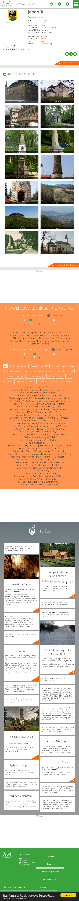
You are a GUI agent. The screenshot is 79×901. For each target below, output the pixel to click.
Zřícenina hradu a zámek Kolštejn (49, 451)
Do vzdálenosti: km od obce (31, 315)
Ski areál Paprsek (26, 448)
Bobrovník (52, 332)
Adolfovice (15, 332)
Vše (5, 366)
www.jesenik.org (46, 44)
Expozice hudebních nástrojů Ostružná (30, 423)
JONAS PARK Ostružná (24, 429)
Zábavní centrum (55, 381)
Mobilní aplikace (50, 879)
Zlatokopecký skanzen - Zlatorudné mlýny (39, 431)
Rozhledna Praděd (19, 456)
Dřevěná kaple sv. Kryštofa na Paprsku (26, 445)
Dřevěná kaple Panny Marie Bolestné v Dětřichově (39, 395)
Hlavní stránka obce (71, 63)
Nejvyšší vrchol (8, 381)
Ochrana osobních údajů (14, 887)
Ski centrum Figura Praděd (51, 467)
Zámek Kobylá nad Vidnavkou (52, 434)
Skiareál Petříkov (57, 423)
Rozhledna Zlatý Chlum (56, 390)
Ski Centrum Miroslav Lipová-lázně (48, 403)
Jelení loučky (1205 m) (52, 415)
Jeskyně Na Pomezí (22, 403)
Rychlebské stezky (36, 417)
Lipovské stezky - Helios (50, 406)
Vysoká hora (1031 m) (39, 470)
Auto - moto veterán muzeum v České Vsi (39, 392)
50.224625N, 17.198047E (49, 28)
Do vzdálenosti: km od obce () (29, 349)
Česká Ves (25, 335)
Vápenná (45, 343)
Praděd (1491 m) (63, 454)
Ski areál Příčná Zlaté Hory (24, 434)
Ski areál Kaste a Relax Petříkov (51, 420)
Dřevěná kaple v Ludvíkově (25, 462)
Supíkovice (34, 343)
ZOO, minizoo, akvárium (18, 366)
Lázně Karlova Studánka (29, 481)
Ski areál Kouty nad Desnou (48, 448)
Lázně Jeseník (48, 387)
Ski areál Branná (30, 454)
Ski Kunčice (53, 484)
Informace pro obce (50, 871)
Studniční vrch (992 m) (19, 401)
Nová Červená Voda (61, 338)
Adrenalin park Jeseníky (27, 406)
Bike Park (20, 381)
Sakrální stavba (70, 381)
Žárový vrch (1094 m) (22, 451)
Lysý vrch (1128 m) (18, 417)
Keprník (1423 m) (25, 412)
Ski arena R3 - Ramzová (57, 417)
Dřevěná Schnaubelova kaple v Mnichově (39, 440)
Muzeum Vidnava (38, 459)
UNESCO (45, 366)
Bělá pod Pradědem (37, 332)
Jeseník (35, 12)
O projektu (50, 856)
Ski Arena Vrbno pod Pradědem (28, 476)
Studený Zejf (62, 341)
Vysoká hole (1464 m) (54, 476)
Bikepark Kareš (46, 454)
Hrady (71, 371)
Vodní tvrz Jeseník (32, 387)
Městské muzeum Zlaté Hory (39, 442)
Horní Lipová (14, 338)
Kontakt (42, 887)
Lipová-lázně (45, 338)
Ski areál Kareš (62, 456)
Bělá (24, 332)
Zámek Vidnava (21, 459)
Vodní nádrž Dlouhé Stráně (48, 465)
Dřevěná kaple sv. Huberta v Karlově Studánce (39, 473)
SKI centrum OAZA (50, 481)
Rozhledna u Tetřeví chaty (41, 456)
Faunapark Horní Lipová (21, 409)
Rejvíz (39, 341)
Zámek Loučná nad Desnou (33, 484)
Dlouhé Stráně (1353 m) (26, 467)
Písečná (15, 341)
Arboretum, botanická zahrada (43, 371)
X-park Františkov (56, 459)
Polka (22, 341)
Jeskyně (60, 376)
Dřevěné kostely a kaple (35, 376)
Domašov (55, 335)
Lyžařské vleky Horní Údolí (24, 420)
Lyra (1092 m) (14, 454)
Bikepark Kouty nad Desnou (58, 445)
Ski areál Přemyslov (25, 465)
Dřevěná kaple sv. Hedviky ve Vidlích (38, 437)
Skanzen (72, 366)
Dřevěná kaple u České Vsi (21, 398)
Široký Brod (49, 341)
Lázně (69, 376)
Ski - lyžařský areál (58, 366)
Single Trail (31, 381)
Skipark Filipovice (60, 409)
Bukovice (19, 49)
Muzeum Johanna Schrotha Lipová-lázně (50, 401)
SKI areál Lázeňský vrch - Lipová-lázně (52, 398)
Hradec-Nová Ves (30, 338)
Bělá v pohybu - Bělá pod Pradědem (27, 390)
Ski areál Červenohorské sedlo (50, 429)
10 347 (43, 39)
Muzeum (42, 381)
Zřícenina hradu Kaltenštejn (48, 412)
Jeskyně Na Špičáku (42, 409)
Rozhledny (61, 371)
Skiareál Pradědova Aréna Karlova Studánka (39, 479)
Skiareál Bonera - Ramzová (28, 415)
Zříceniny (19, 376)
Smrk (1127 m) (59, 426)
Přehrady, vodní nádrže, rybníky (17, 371)
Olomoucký (44, 20)
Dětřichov (26, 49)
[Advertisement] (39, 287)
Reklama (50, 864)
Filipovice (65, 335)
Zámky (10, 376)
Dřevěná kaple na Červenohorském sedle (31, 426)
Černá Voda (14, 335)
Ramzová (31, 341)
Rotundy (51, 376)
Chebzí (35, 335)
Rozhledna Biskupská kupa (52, 462)
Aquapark (34, 366)
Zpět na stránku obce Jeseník (67, 265)
